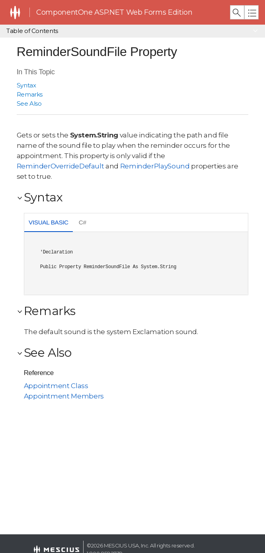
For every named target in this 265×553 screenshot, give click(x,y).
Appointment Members (64, 396)
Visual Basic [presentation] (48, 222)
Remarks (30, 94)
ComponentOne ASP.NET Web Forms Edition (114, 12)
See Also (29, 103)
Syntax (26, 85)
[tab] (48, 223)
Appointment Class (56, 386)
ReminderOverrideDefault (60, 166)
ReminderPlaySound (155, 166)
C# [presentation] (82, 222)
